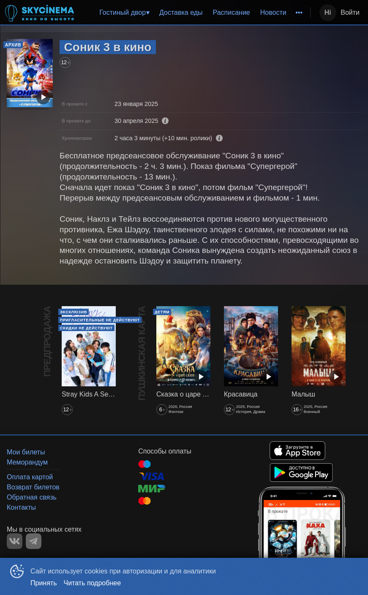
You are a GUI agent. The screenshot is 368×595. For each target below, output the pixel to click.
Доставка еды (181, 12)
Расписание (231, 12)
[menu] (195, 12)
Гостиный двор (122, 12)
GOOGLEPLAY (301, 472)
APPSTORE (297, 450)
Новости (273, 12)
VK (14, 541)
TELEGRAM (33, 541)
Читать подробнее (92, 583)
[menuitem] (124, 12)
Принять (43, 583)
